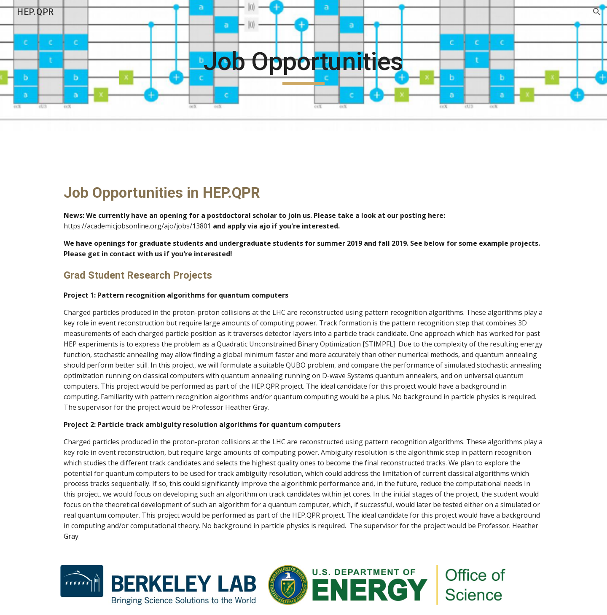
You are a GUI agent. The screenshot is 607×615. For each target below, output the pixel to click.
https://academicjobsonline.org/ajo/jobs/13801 (137, 226)
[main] (303, 65)
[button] (597, 12)
